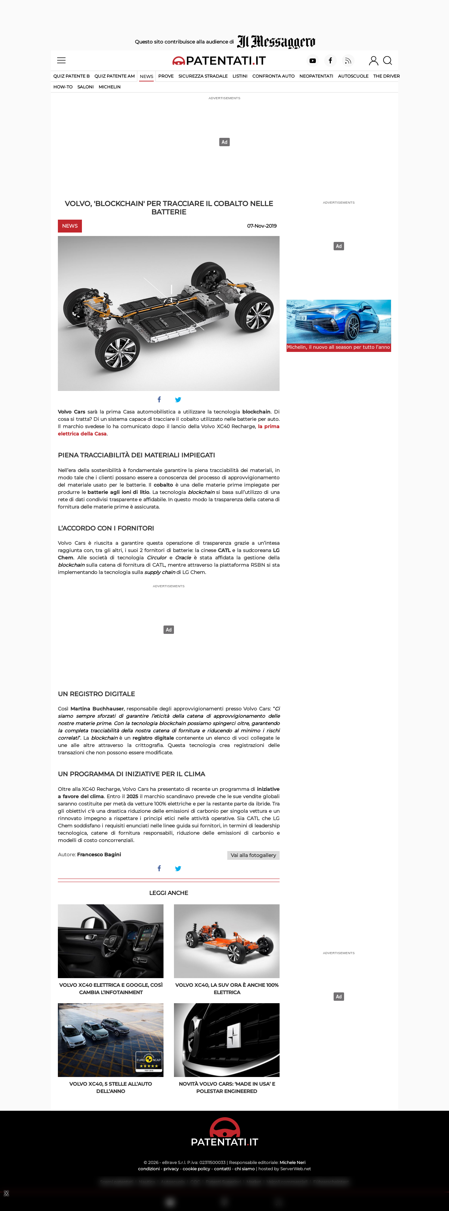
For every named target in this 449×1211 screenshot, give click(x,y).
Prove (166, 76)
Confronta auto (273, 76)
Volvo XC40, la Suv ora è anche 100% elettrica (227, 989)
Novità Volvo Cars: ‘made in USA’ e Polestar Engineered (227, 1087)
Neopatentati (316, 76)
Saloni (85, 86)
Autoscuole (353, 76)
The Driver (386, 76)
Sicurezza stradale (203, 76)
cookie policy (196, 1168)
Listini (240, 76)
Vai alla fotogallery (253, 855)
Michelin (110, 86)
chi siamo (245, 1168)
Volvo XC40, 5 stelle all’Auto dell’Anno (110, 1087)
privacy (171, 1168)
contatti (222, 1168)
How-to (63, 86)
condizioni (149, 1168)
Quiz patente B (71, 76)
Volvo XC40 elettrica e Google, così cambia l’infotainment (110, 989)
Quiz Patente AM (114, 76)
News (146, 76)
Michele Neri (292, 1162)
